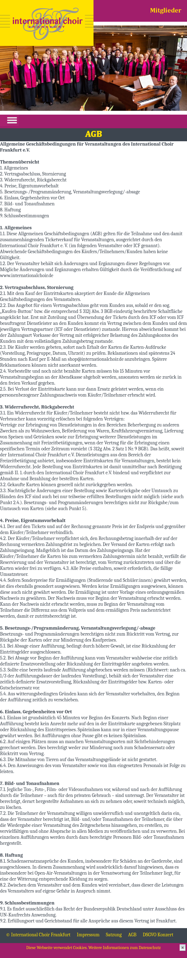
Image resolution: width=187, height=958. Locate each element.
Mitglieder (165, 11)
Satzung (114, 935)
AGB (132, 935)
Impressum (88, 935)
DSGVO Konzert (158, 935)
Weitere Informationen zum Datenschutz (124, 947)
